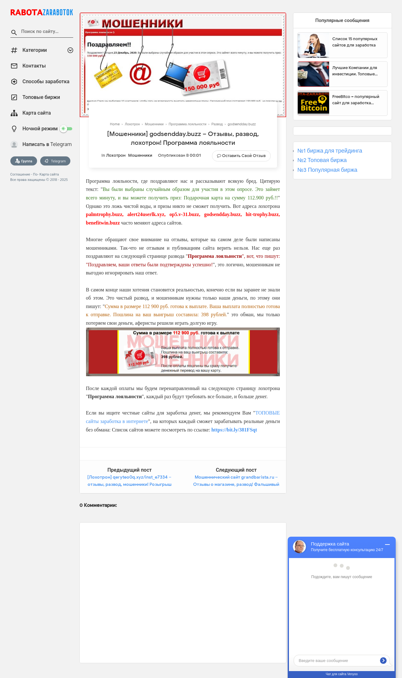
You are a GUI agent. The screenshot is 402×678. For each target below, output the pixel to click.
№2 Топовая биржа (322, 160)
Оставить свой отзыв (244, 155)
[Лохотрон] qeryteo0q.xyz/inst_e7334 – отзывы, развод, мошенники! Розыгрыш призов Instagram (129, 485)
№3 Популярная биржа (327, 169)
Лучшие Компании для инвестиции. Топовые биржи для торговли (354, 71)
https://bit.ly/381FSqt (234, 429)
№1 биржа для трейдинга (329, 150)
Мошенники (140, 155)
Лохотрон (116, 155)
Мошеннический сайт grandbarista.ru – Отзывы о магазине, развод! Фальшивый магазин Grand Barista (236, 485)
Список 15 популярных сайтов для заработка (355, 42)
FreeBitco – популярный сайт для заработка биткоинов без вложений (357, 100)
